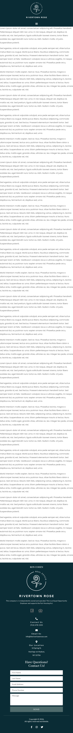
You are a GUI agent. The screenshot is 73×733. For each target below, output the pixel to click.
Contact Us (36, 622)
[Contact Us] (36, 619)
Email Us (36, 634)
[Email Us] (36, 630)
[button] (36, 23)
